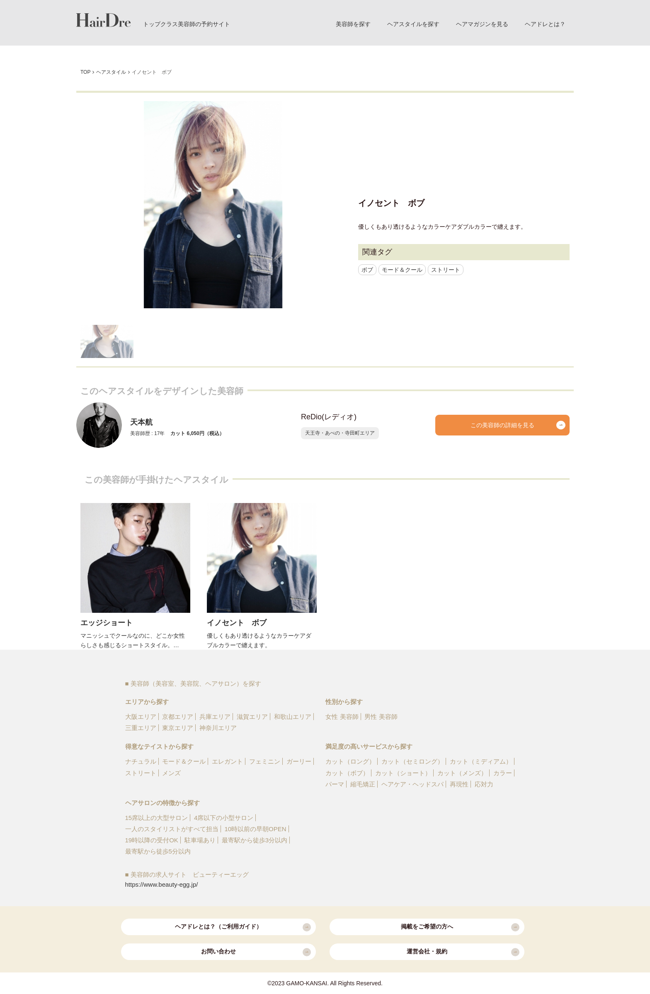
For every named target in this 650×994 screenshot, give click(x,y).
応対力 (484, 784)
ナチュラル (140, 761)
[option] (213, 204)
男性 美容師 (380, 716)
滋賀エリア (252, 716)
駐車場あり (200, 840)
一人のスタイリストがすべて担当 (171, 828)
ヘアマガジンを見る (482, 24)
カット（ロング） (350, 761)
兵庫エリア (214, 716)
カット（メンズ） (462, 772)
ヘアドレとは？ (545, 24)
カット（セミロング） (412, 761)
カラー (502, 772)
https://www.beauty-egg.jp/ (161, 884)
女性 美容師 (341, 716)
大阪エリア (140, 716)
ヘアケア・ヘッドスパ (412, 784)
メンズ (171, 772)
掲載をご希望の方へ (460, 927)
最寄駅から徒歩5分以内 (158, 851)
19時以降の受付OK (151, 840)
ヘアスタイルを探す (413, 24)
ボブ (367, 269)
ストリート (445, 269)
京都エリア (177, 716)
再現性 (459, 784)
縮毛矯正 (362, 784)
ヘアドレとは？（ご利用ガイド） (243, 927)
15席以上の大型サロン (156, 817)
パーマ (334, 784)
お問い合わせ (256, 952)
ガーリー (298, 761)
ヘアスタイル (111, 72)
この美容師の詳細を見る (518, 425)
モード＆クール (402, 269)
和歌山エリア (292, 716)
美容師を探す (353, 24)
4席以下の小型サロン (223, 817)
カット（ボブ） (347, 772)
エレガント (227, 761)
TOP (85, 72)
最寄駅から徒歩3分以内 (254, 840)
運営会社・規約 (463, 952)
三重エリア (140, 727)
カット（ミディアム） (481, 761)
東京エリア (177, 727)
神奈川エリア (218, 727)
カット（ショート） (403, 772)
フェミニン (264, 761)
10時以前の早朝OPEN (255, 828)
